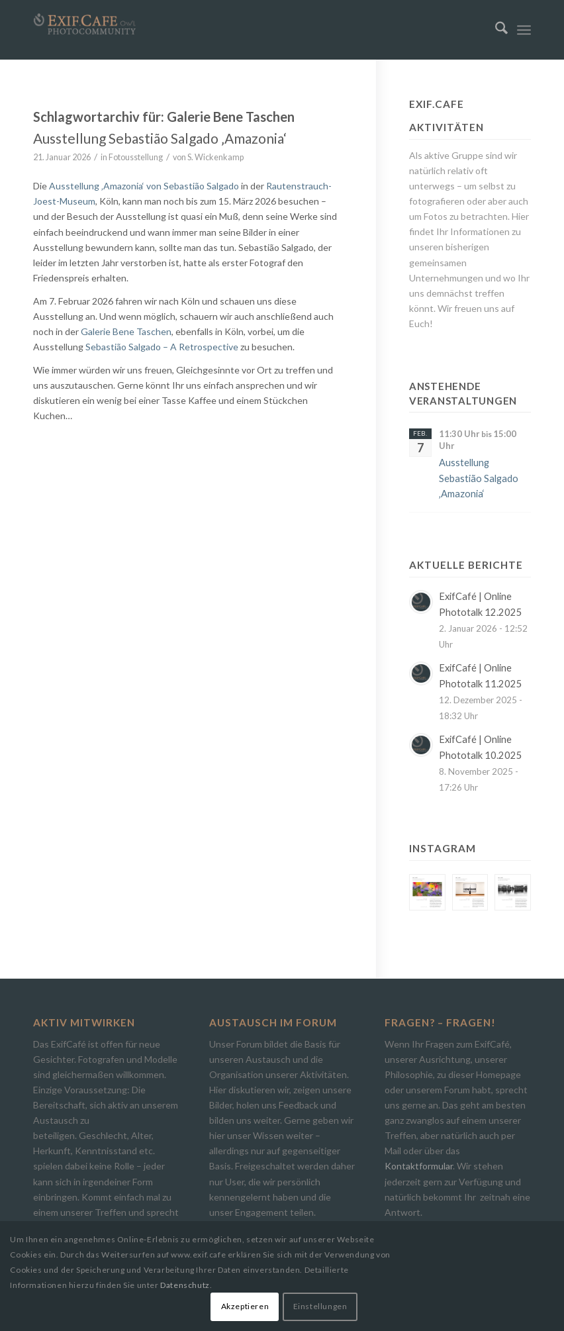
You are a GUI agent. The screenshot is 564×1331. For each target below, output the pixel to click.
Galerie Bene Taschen (126, 331)
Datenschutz (185, 1285)
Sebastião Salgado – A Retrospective (161, 346)
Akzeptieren (245, 1306)
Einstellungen (320, 1306)
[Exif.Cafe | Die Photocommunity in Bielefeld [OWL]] (84, 24)
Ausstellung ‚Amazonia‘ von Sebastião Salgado (144, 185)
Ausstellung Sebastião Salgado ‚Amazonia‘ (160, 138)
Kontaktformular (419, 1165)
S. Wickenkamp (215, 157)
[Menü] (524, 30)
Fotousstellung (136, 157)
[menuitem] (495, 30)
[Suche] (495, 30)
